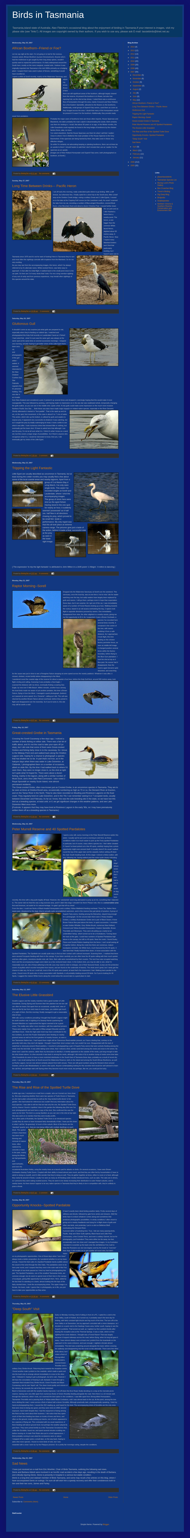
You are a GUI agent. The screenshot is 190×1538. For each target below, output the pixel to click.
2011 (133, 58)
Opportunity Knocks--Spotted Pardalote (41, 1205)
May (135, 100)
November (137, 79)
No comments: (44, 173)
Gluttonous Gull (23, 324)
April (135, 147)
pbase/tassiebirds (164, 177)
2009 (133, 65)
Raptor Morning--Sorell (29, 586)
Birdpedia (161, 198)
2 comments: (45, 311)
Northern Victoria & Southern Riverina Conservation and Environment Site (165, 207)
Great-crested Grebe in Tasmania (37, 733)
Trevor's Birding (163, 191)
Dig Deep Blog (163, 194)
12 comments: (44, 982)
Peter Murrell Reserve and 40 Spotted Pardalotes (48, 829)
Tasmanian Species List (167, 180)
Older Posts (113, 1497)
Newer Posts (18, 1497)
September (137, 86)
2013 (133, 50)
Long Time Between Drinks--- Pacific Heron (44, 186)
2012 (133, 54)
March (135, 150)
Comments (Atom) (30, 1502)
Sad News (19, 1463)
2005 (133, 165)
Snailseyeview (163, 201)
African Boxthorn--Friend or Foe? (36, 48)
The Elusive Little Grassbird (32, 995)
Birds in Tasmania (48, 15)
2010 (133, 61)
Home (65, 1497)
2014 (133, 47)
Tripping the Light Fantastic (32, 468)
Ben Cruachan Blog (165, 188)
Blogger (106, 1524)
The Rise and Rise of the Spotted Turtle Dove (45, 1087)
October (136, 82)
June (135, 96)
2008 (133, 68)
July (134, 93)
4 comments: (44, 573)
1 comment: (43, 455)
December (137, 75)
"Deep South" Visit (25, 1309)
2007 (133, 72)
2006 (133, 162)
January (136, 158)
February (136, 154)
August (136, 89)
